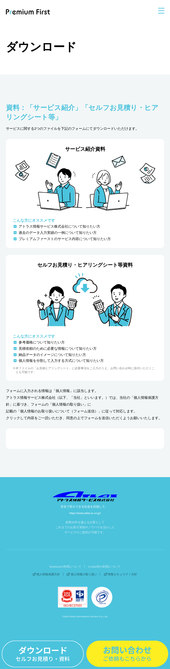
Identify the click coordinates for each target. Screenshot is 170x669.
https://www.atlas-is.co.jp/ (85, 513)
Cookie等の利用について (104, 566)
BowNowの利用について (66, 566)
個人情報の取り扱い (82, 574)
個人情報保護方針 (46, 574)
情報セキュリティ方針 (120, 574)
